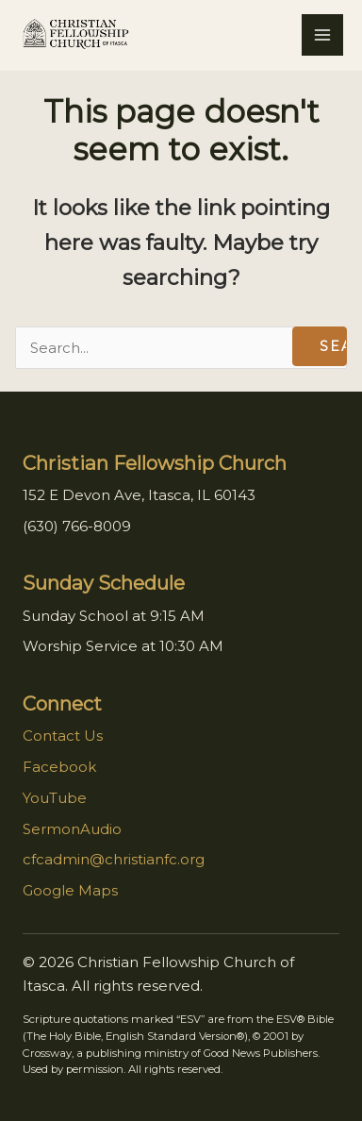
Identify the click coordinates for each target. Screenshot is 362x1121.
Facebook (59, 767)
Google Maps (70, 890)
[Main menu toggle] (322, 35)
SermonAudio (72, 829)
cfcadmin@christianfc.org (114, 859)
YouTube (55, 798)
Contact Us (63, 736)
